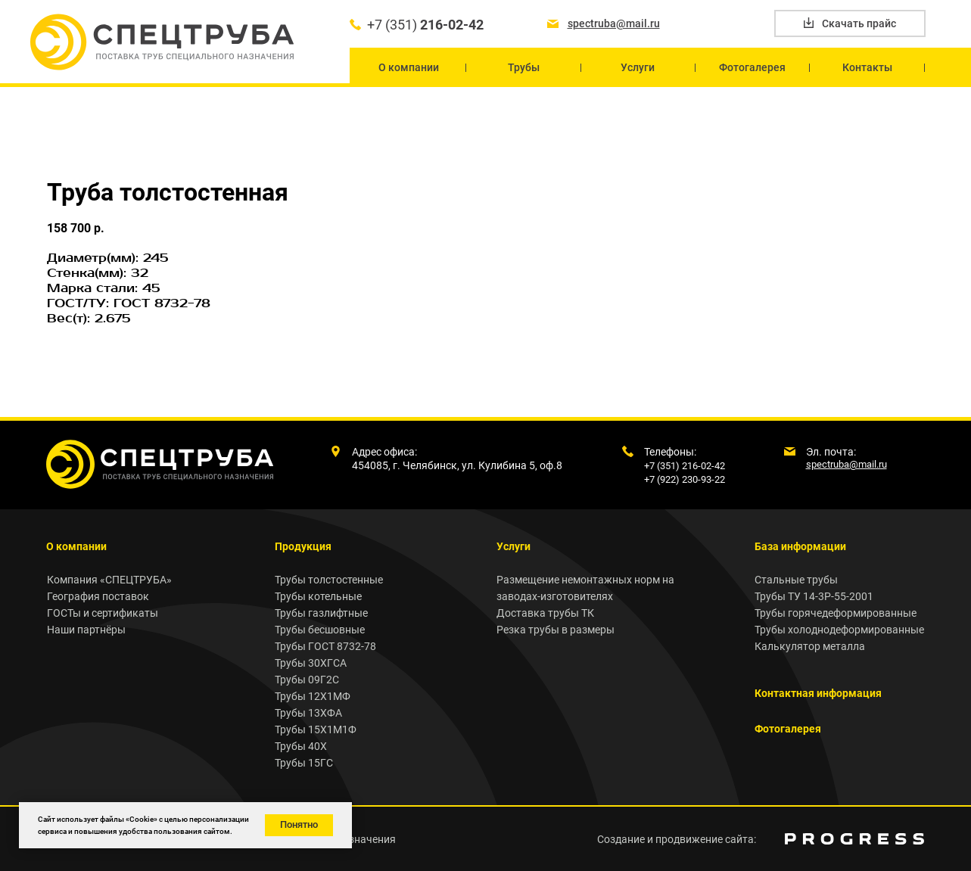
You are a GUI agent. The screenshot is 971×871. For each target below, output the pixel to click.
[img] (854, 839)
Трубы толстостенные (329, 580)
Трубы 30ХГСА (311, 663)
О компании (76, 546)
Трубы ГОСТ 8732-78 (325, 646)
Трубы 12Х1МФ (312, 696)
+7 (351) (425, 25)
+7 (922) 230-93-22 (684, 479)
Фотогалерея (788, 729)
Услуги (513, 546)
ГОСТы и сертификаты (102, 613)
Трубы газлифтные (321, 613)
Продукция (303, 546)
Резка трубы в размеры (555, 630)
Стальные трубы (796, 580)
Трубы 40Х (301, 746)
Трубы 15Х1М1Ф (315, 729)
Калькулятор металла (810, 646)
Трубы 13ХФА (308, 713)
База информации (800, 546)
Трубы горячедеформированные (836, 613)
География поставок (98, 596)
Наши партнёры (86, 630)
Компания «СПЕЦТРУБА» (109, 580)
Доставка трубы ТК (545, 613)
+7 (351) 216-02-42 (684, 465)
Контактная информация (818, 693)
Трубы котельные (318, 596)
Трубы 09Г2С (307, 679)
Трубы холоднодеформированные (839, 630)
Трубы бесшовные (320, 630)
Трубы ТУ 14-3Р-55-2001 (814, 596)
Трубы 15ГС (304, 763)
